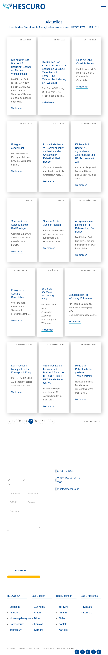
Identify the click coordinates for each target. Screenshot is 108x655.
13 (20, 416)
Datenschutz (17, 619)
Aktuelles (15, 607)
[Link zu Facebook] (77, 646)
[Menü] (102, 6)
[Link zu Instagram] (88, 646)
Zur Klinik (39, 601)
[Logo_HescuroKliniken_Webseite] (24, 6)
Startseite (15, 601)
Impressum (16, 624)
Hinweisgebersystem (18, 613)
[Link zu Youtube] (82, 646)
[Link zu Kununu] (98, 646)
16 (36, 416)
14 (25, 416)
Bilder (37, 613)
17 (41, 416)
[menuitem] (102, 6)
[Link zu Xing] (93, 646)
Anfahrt (38, 607)
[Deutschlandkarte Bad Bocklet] (93, 521)
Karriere (38, 624)
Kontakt (38, 619)
